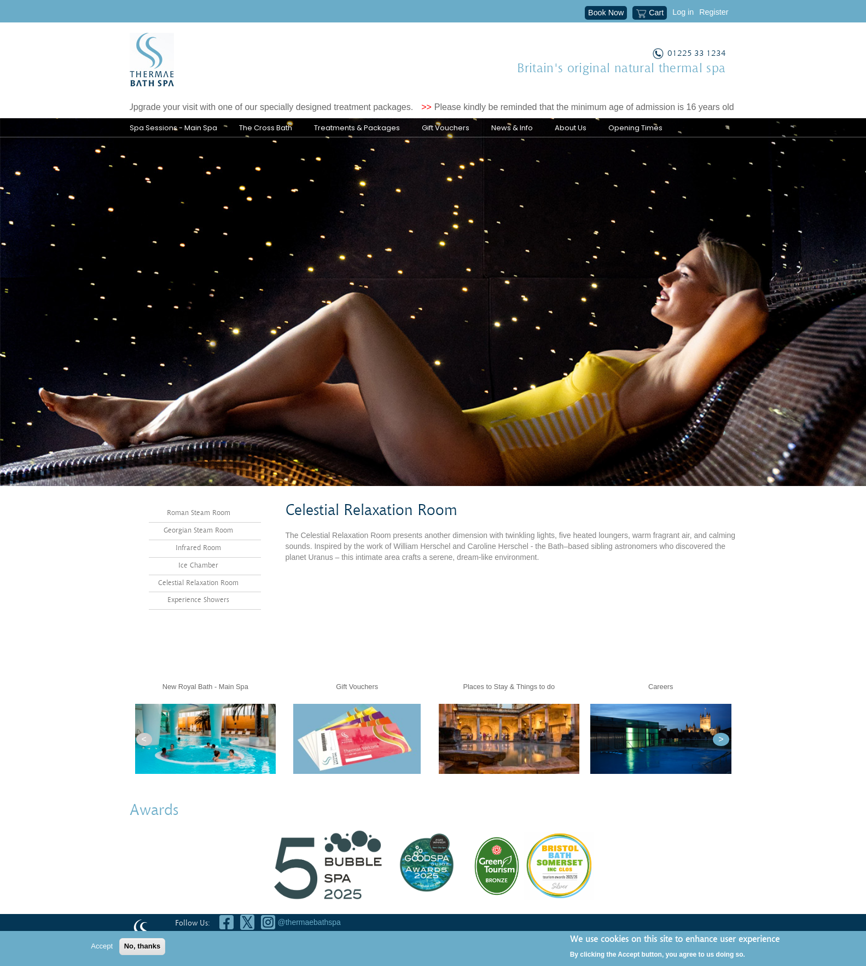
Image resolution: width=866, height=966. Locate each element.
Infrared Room (198, 547)
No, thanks (142, 946)
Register (713, 12)
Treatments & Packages (357, 128)
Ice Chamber (198, 565)
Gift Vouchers (445, 128)
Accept (102, 946)
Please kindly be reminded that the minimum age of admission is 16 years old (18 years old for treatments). (647, 107)
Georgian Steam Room (198, 530)
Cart (650, 13)
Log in (683, 12)
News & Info (512, 128)
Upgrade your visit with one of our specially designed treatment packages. (276, 107)
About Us (570, 128)
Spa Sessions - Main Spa (173, 128)
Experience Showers (198, 600)
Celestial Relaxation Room (198, 582)
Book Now (606, 12)
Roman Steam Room (198, 513)
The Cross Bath (265, 128)
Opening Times (635, 128)
